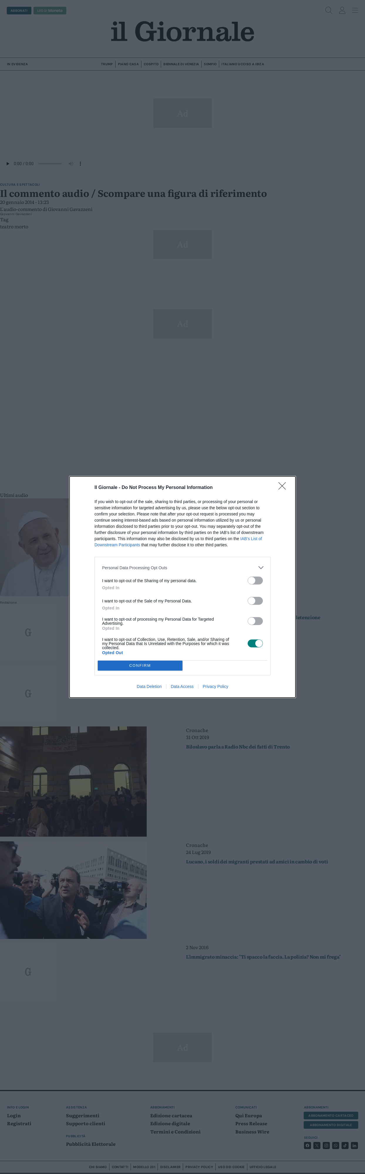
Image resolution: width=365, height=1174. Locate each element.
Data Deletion (149, 686)
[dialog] (182, 587)
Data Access (182, 686)
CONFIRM (140, 666)
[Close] (284, 487)
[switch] (255, 581)
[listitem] (182, 568)
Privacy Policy (215, 686)
